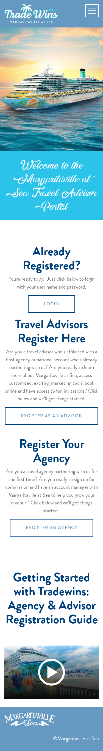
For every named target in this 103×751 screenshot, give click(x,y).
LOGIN (51, 304)
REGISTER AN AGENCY (51, 527)
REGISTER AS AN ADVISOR (51, 416)
